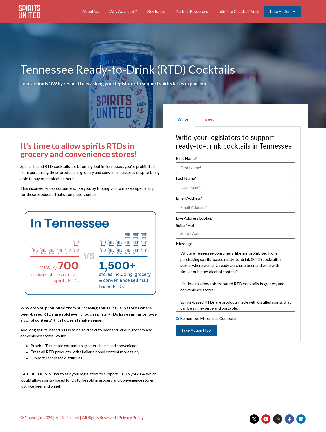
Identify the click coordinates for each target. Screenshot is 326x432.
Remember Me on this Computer (206, 318)
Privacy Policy (131, 417)
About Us (90, 11)
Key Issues (156, 11)
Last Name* (186, 178)
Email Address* (189, 198)
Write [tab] (182, 119)
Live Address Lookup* (195, 218)
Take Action (282, 11)
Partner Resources (192, 11)
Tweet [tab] (208, 119)
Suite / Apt (185, 225)
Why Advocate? (123, 11)
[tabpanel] (236, 234)
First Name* (186, 158)
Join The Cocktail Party (238, 11)
